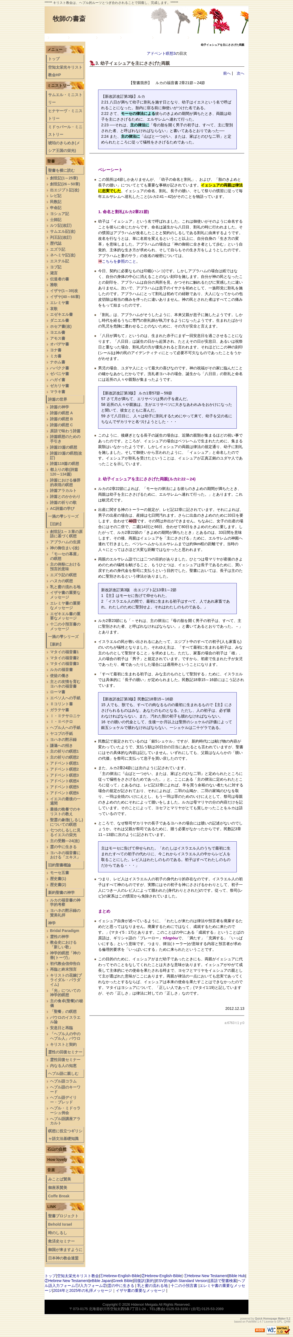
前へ (227, 73)
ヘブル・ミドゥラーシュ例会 (65, 1110)
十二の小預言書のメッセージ (65, 626)
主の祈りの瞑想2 (64, 757)
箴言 (54, 273)
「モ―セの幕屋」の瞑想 (65, 556)
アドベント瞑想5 (64, 787)
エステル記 (59, 261)
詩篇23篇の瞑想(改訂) (66, 455)
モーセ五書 (59, 872)
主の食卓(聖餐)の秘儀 (66, 1003)
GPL (279, 1321)
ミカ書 (55, 356)
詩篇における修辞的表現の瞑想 (65, 482)
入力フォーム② (93, 1285)
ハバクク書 (59, 368)
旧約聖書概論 (135, 37)
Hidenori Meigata (144, 1304)
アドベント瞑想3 (161, 53)
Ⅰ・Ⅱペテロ (61, 721)
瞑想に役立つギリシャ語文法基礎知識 (65, 1135)
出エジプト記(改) (64, 190)
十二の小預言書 (184, 1285)
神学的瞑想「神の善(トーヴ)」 (65, 955)
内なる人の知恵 (63, 1065)
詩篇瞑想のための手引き (65, 438)
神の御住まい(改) (64, 548)
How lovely (57, 1159)
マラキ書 (57, 392)
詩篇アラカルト (63, 490)
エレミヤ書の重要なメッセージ (65, 605)
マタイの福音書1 (64, 652)
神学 (52, 923)
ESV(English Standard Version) (182, 1280)
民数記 (55, 202)
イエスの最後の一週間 (65, 801)
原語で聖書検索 (223, 1280)
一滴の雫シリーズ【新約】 (63, 640)
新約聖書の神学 (169, 37)
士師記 (55, 219)
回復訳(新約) (144, 1280)
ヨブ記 (55, 267)
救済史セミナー (61, 1241)
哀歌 (54, 308)
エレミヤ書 (59, 302)
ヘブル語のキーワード (65, 1089)
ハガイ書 (57, 380)
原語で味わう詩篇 (65, 431)
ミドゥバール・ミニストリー (65, 131)
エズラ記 (57, 249)
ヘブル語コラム (63, 1081)
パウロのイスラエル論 (65, 1019)
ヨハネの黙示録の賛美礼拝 (65, 912)
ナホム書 (57, 362)
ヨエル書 (57, 332)
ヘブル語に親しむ (63, 1073)
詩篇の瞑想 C (61, 425)
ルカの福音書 (61, 669)
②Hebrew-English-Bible (161, 1276)
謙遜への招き (61, 745)
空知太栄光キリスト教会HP (65, 71)
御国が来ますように (65, 1249)
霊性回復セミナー (65, 1059)
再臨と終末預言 (63, 969)
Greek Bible (123, 1280)
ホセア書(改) (60, 326)
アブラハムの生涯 (65, 542)
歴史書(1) (58, 878)
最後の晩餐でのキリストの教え (65, 811)
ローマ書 (57, 692)
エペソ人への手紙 (65, 698)
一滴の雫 (107, 37)
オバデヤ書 (59, 344)
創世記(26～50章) (65, 184)
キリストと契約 (63, 1044)
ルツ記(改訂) (60, 225)
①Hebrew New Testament (206, 1276)
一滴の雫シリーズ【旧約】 (63, 520)
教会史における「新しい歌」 (63, 944)
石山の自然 (56, 1149)
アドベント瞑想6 (64, 793)
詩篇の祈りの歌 (63, 502)
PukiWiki (251, 1321)
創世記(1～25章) (64, 178)
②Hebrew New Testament (67, 1280)
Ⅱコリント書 (61, 704)
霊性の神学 (59, 936)
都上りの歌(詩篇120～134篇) (64, 471)
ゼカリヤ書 (59, 386)
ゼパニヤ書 (59, 374)
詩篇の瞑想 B (61, 419)
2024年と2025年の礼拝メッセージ (82, 1290)
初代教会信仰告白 (65, 963)
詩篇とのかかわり (65, 496)
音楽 (51, 1170)
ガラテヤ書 (59, 710)
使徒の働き (59, 675)
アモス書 (57, 338)
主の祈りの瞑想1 (64, 751)
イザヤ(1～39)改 (64, 291)
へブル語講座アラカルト (65, 1121)
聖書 (51, 161)
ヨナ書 (55, 350)
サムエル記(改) (62, 231)
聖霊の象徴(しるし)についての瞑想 (66, 822)
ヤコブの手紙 (61, 733)
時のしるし (57, 1233)
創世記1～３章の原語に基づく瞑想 (66, 533)
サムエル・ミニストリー (65, 99)
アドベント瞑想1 (64, 763)
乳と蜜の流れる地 (65, 587)
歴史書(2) (58, 884)
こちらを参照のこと (119, 261)
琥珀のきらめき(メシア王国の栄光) (64, 147)
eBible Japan (101, 1280)
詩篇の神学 (59, 407)
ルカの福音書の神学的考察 (65, 902)
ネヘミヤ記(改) (62, 255)
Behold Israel (60, 1224)
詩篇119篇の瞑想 (64, 463)
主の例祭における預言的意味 (65, 566)
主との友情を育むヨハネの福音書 (65, 683)
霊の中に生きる (63, 847)
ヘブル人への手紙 (65, 727)
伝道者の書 (59, 279)
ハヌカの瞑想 (61, 581)
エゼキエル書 (61, 314)
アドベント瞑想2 (64, 769)
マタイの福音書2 (64, 658)
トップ (57, 37)
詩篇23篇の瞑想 (63, 447)
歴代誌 (55, 243)
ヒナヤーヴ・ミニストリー (65, 115)
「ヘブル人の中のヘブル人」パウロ (65, 1036)
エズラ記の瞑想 (63, 575)
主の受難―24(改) (65, 841)
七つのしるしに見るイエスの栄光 (65, 832)
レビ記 (55, 196)
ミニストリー (58, 85)
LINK (51, 1206)
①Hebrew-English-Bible (120, 1276)
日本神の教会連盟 (63, 1258)
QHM (287, 1321)
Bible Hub (237, 1276)
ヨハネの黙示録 (63, 739)
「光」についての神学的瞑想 (65, 992)
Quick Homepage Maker (270, 1318)
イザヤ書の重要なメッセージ (65, 594)
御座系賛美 (57, 1187)
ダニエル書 (59, 320)
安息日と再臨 (61, 1028)
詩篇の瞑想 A (61, 413)
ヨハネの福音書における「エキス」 (65, 855)
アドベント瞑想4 (64, 781)
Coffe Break (59, 1196)
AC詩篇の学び (62, 508)
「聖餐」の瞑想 (63, 1011)
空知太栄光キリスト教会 (78, 1276)
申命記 (55, 208)
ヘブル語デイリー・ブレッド (216, 37)
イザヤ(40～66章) (65, 297)
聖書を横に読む (61, 170)
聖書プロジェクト (63, 1216)
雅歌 (54, 285)
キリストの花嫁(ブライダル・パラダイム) (66, 980)
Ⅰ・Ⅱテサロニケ (65, 716)
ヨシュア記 (59, 213)
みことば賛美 (59, 1179)
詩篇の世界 (81, 37)
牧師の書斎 (69, 18)
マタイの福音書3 (64, 663)
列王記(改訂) (60, 237)
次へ (240, 73)
